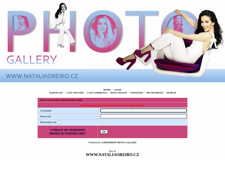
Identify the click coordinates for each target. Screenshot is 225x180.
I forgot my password (67, 130)
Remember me (48, 122)
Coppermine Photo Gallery (119, 142)
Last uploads (75, 93)
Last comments (97, 93)
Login (118, 89)
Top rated (136, 93)
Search (171, 93)
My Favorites (154, 93)
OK (104, 131)
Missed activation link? (67, 133)
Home (107, 89)
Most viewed (118, 93)
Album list (56, 93)
